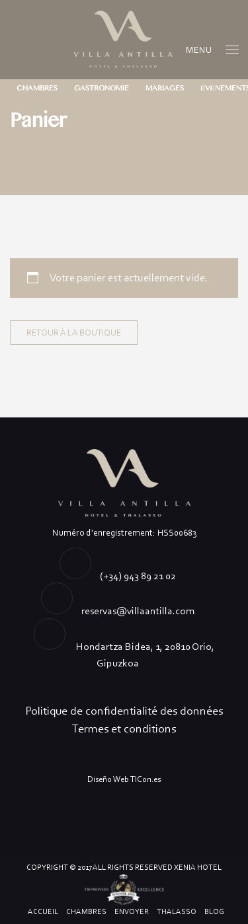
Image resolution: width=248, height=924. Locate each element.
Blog (214, 911)
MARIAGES (164, 88)
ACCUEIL (43, 911)
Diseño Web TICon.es (124, 779)
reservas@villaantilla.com (137, 610)
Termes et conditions (124, 728)
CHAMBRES (37, 88)
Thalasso (176, 911)
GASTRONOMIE (101, 88)
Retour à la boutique (73, 333)
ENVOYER (131, 911)
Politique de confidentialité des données (124, 710)
